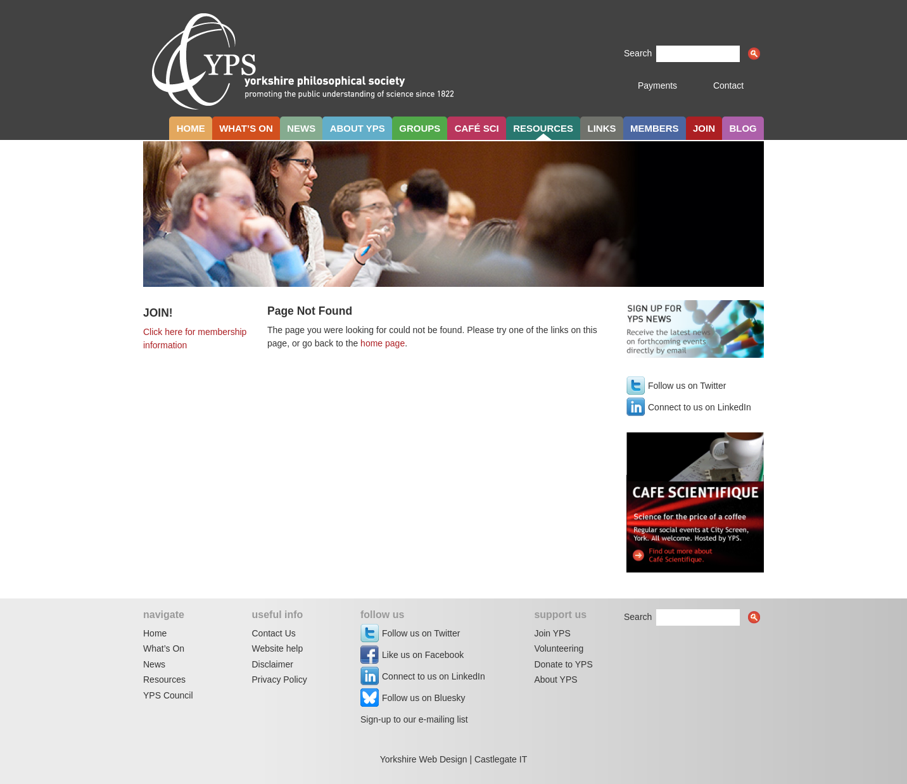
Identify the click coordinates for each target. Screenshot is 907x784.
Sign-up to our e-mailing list (414, 719)
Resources (543, 128)
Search (638, 53)
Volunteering (558, 648)
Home (191, 128)
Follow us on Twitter (687, 386)
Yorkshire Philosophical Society (304, 67)
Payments (657, 85)
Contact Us (274, 633)
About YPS (357, 128)
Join (704, 128)
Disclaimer (272, 664)
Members (654, 128)
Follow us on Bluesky (424, 698)
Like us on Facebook (423, 655)
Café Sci (477, 128)
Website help (277, 648)
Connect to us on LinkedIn (699, 407)
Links (602, 128)
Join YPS (552, 633)
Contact (728, 85)
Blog (742, 128)
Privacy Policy (279, 679)
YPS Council (168, 695)
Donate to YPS (563, 664)
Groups (419, 128)
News (301, 128)
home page (382, 343)
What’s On (163, 648)
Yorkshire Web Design (423, 759)
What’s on (246, 128)
